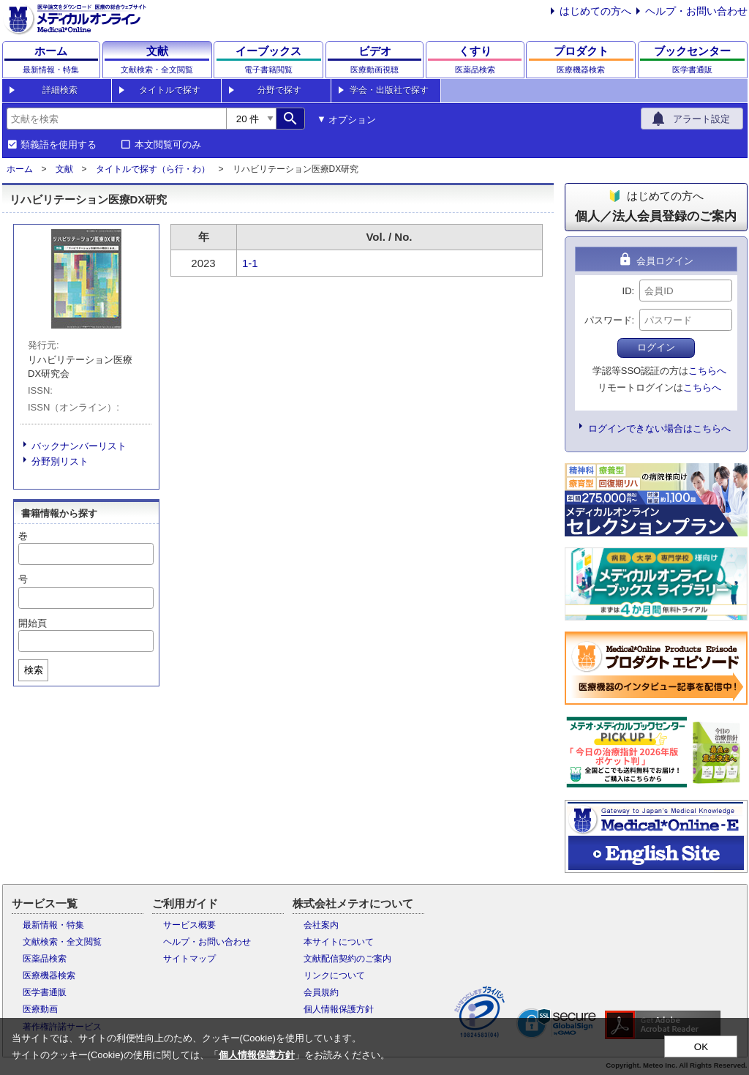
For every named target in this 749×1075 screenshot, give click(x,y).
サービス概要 (189, 925)
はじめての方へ (595, 11)
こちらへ (707, 370)
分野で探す (279, 90)
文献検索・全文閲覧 (62, 942)
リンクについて (334, 975)
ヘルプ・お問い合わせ (696, 11)
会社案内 (321, 925)
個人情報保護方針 (339, 1009)
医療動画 (40, 1009)
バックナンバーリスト (79, 446)
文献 (64, 169)
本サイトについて (339, 942)
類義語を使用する (58, 145)
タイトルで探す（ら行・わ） (153, 169)
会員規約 (321, 992)
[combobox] (116, 119)
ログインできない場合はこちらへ (659, 428)
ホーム (20, 169)
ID (627, 290)
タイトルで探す (169, 90)
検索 (33, 669)
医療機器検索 (49, 975)
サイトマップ (189, 959)
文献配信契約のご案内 (347, 959)
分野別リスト (60, 461)
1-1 (250, 263)
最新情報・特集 (53, 925)
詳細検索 (60, 90)
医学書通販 (45, 992)
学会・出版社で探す (389, 90)
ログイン (656, 347)
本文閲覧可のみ (168, 145)
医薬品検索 (45, 959)
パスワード (608, 320)
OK (701, 1046)
